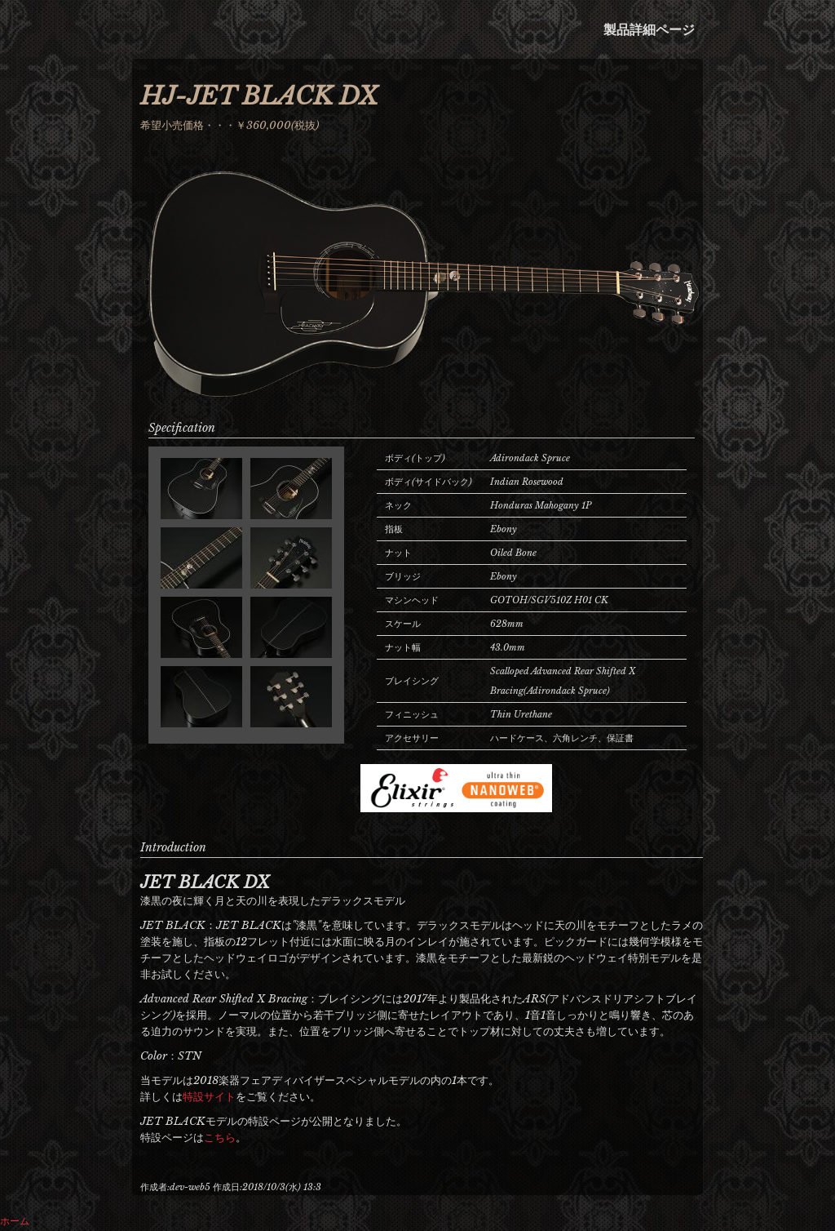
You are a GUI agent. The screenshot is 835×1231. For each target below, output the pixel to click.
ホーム (14, 1221)
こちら (220, 1137)
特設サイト (209, 1097)
